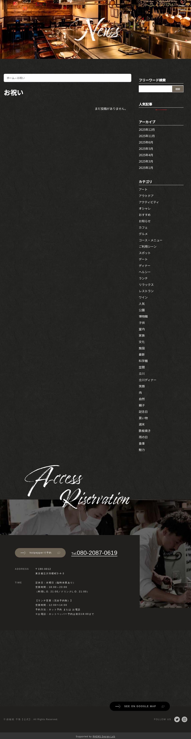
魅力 (142, 449)
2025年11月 (147, 136)
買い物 (143, 418)
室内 (142, 329)
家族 (142, 335)
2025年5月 (146, 148)
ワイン (143, 297)
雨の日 (143, 437)
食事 (142, 443)
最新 (142, 354)
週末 (142, 424)
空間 (142, 367)
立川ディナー (147, 380)
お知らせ (145, 221)
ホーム (11, 78)
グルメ (143, 233)
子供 (142, 322)
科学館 (143, 360)
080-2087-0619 (94, 552)
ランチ (143, 278)
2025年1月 (146, 167)
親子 (142, 405)
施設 (142, 348)
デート (143, 259)
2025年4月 (146, 155)
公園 (142, 310)
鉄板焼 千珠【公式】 (19, 719)
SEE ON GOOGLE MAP (140, 706)
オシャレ (145, 208)
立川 (142, 373)
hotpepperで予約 (40, 553)
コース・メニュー (150, 240)
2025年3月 (146, 161)
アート (143, 189)
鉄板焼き (145, 430)
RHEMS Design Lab (104, 736)
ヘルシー (145, 272)
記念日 (143, 411)
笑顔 (142, 386)
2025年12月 (147, 129)
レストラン (146, 291)
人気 (142, 303)
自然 (142, 399)
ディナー (145, 265)
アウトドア (146, 195)
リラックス (146, 284)
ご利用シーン (147, 246)
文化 (142, 341)
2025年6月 (146, 142)
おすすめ (145, 214)
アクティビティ (149, 202)
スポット (145, 253)
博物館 (143, 316)
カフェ (143, 227)
